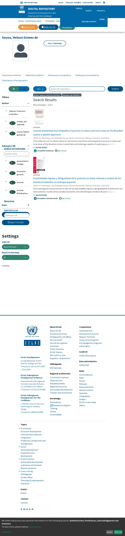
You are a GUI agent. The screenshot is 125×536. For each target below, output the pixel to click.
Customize (6, 532)
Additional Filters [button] (15, 252)
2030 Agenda (26, 474)
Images (82, 399)
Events (89, 11)
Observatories (56, 380)
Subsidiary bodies (57, 383)
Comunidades (56, 414)
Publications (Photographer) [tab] (15, 80)
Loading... (6, 303)
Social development (29, 450)
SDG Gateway (55, 368)
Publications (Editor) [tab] (34, 75)
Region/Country (89, 21)
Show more (9, 218)
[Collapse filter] (15, 103)
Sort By (6, 279)
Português (88, 2)
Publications (55, 402)
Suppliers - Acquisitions (60, 358)
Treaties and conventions (61, 392)
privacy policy (34, 526)
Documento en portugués (46, 198)
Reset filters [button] (16, 260)
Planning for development (32, 480)
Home (21, 21)
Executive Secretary (58, 334)
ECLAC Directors (57, 349)
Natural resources (28, 468)
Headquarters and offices (60, 337)
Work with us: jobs (58, 355)
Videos (82, 405)
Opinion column (86, 390)
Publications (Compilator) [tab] (59, 75)
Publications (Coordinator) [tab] (87, 75)
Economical (26, 428)
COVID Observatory (87, 355)
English (69, 2)
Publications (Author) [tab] (11, 75)
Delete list (28, 27)
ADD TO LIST (60, 150)
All (39, 89)
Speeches (83, 393)
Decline (109, 532)
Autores (59, 21)
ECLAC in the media (87, 402)
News (81, 378)
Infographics (84, 396)
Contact (24, 502)
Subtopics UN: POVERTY (72, 95)
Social (23, 446)
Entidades (50, 21)
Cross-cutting (27, 471)
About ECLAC (55, 330)
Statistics (25, 483)
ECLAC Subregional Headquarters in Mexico (31, 376)
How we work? (56, 340)
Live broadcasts (86, 374)
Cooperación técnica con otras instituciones (34, 21)
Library (53, 411)
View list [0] (48, 27)
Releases (83, 384)
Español (77, 2)
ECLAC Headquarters (30, 357)
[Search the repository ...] (77, 88)
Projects (101, 11)
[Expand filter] (15, 243)
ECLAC (60, 2)
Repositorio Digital (61, 405)
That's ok (118, 532)
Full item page (55, 43)
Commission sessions (59, 377)
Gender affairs (27, 477)
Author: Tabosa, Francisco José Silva (47, 95)
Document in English (44, 150)
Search (67, 27)
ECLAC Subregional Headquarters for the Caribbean (30, 397)
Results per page (10, 290)
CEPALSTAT (84, 365)
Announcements (86, 387)
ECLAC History (56, 352)
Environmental (27, 459)
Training (53, 408)
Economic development (31, 431)
